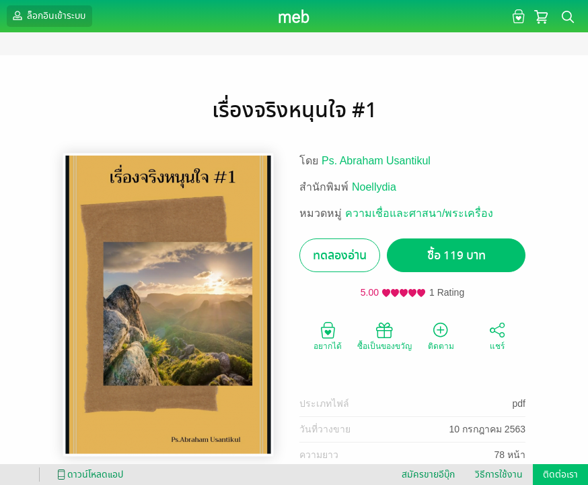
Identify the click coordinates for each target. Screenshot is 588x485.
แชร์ (497, 335)
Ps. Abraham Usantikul (376, 160)
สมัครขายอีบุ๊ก (428, 474)
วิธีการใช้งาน (499, 474)
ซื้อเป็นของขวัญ (384, 335)
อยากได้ (328, 335)
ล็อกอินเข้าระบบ (47, 15)
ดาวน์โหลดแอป (88, 474)
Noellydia (374, 187)
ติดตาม (441, 335)
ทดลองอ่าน (340, 256)
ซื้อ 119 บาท (456, 256)
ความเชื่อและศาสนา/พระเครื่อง (419, 213)
